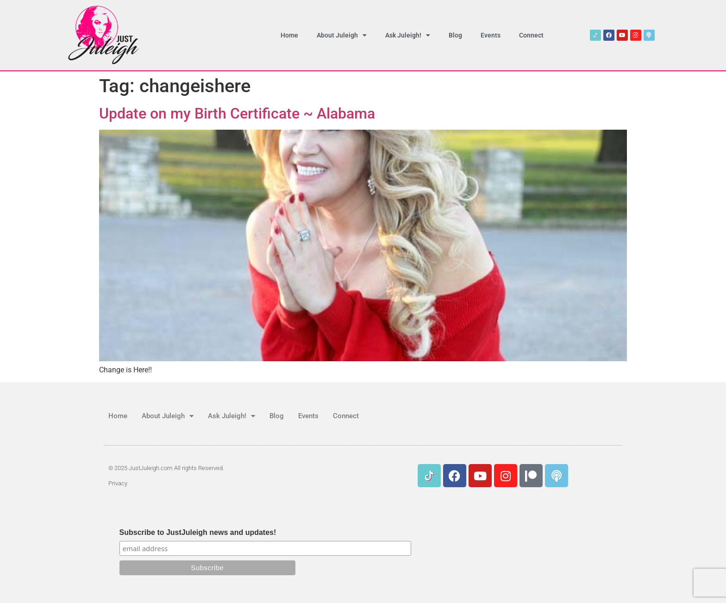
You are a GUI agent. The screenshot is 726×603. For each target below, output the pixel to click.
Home (289, 35)
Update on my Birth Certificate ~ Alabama (237, 113)
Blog (455, 35)
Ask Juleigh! (407, 35)
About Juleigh (342, 35)
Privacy (117, 483)
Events (491, 35)
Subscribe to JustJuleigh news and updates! (197, 532)
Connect (531, 35)
